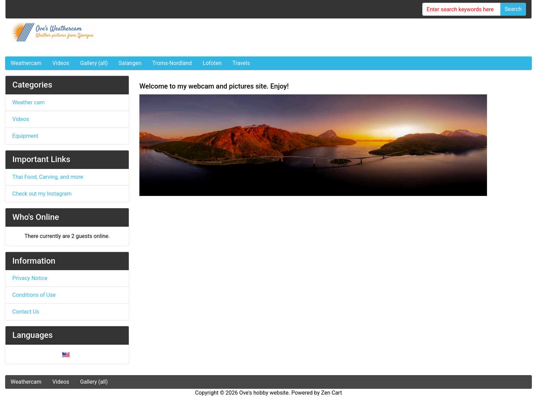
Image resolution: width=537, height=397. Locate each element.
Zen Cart (331, 392)
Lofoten (212, 63)
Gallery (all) (94, 63)
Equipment (25, 136)
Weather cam (28, 102)
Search (513, 9)
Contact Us (25, 311)
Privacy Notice (29, 278)
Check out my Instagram (42, 193)
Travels (241, 63)
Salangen (130, 63)
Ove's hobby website (263, 392)
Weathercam (26, 63)
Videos (60, 63)
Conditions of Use (33, 295)
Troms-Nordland (171, 63)
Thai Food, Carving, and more (47, 177)
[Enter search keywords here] (461, 9)
